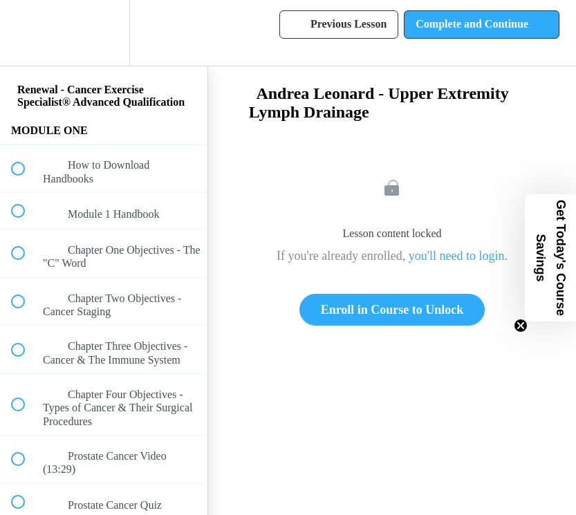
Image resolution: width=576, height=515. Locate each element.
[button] (25, 33)
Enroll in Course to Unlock (392, 310)
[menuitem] (103, 33)
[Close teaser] (521, 326)
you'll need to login (457, 256)
